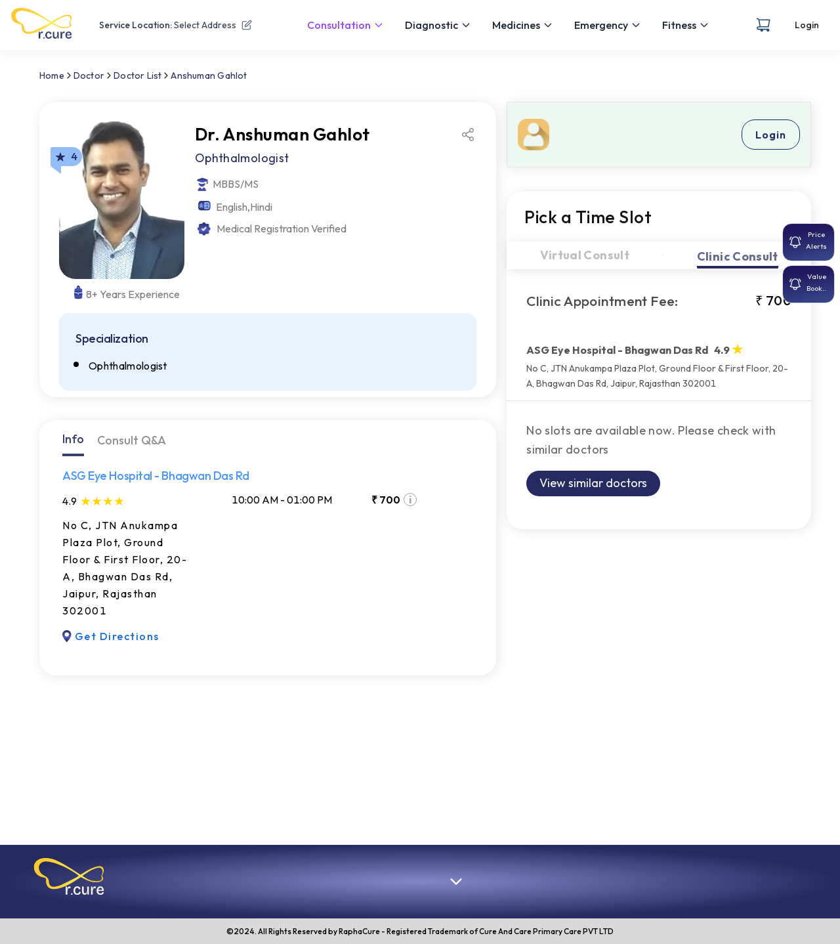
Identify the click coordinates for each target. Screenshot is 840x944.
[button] (69, 876)
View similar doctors (593, 482)
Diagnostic (438, 25)
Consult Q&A (131, 440)
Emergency (607, 25)
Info (73, 438)
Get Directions (110, 636)
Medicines (522, 25)
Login (807, 25)
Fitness (685, 25)
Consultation (345, 25)
